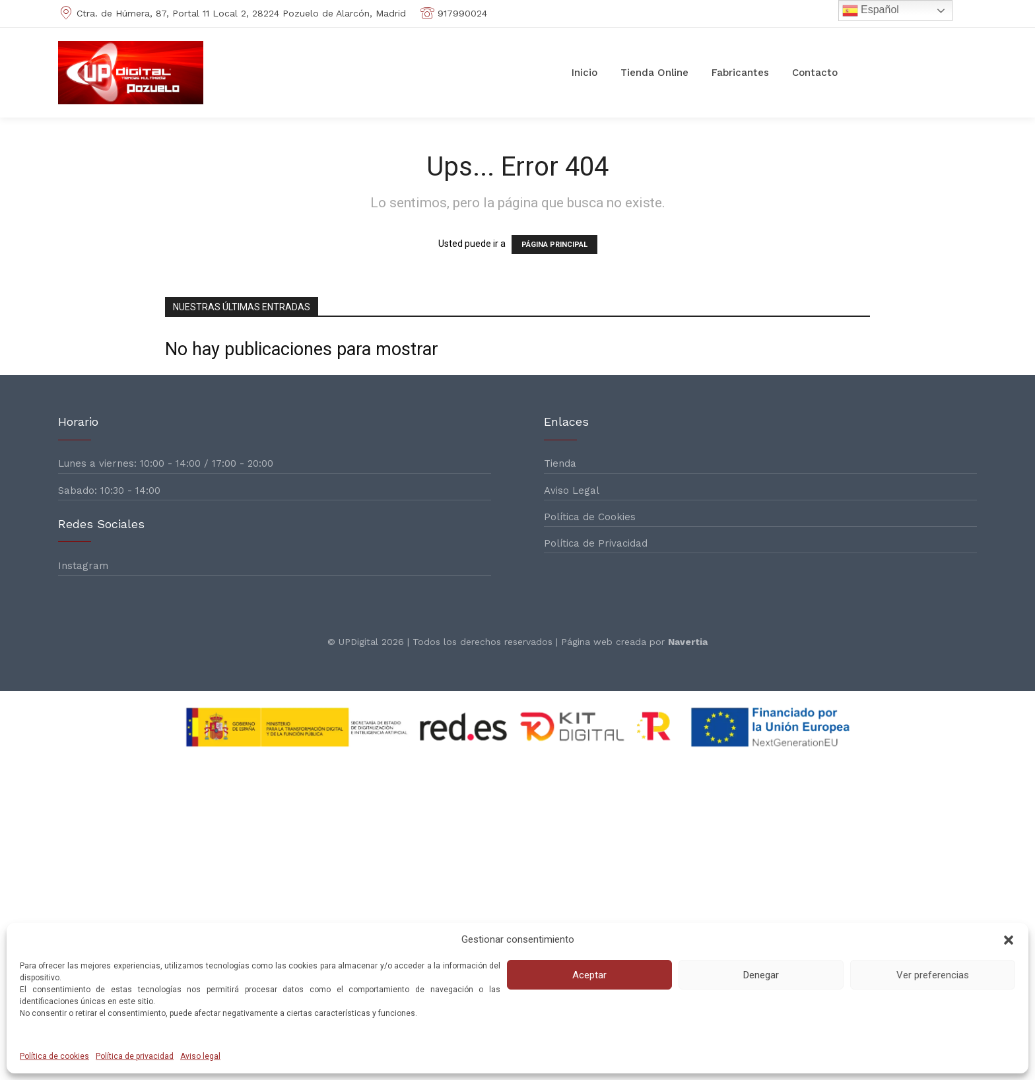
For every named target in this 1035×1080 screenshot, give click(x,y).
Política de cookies (54, 1056)
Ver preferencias (932, 975)
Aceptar (589, 975)
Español (870, 10)
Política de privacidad (135, 1056)
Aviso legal (200, 1056)
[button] (1008, 940)
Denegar (761, 975)
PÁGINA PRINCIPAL (554, 244)
